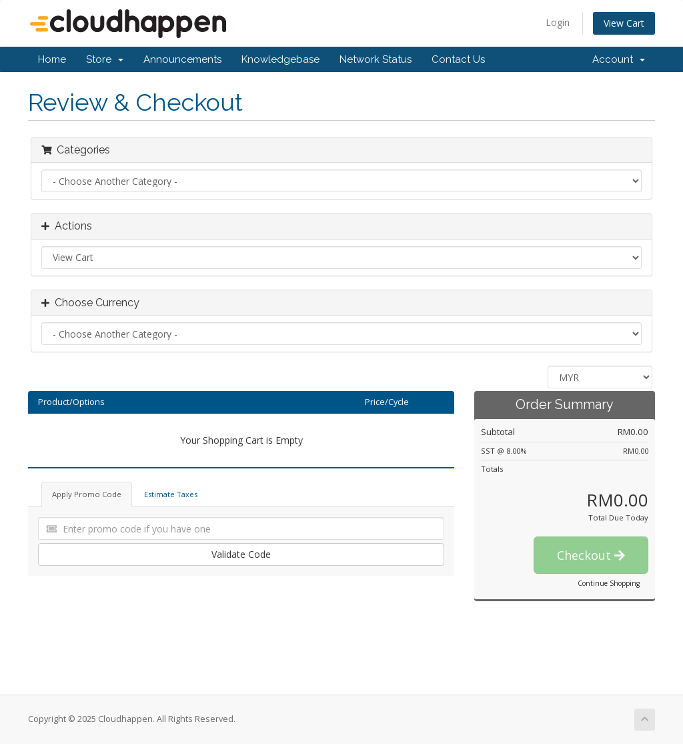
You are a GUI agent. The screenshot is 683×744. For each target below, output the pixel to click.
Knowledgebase (280, 59)
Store (104, 59)
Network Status (375, 59)
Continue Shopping (609, 583)
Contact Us (458, 59)
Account (618, 59)
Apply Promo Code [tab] (86, 494)
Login (558, 22)
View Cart (624, 23)
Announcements (182, 59)
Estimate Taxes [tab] (170, 494)
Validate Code (241, 554)
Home (52, 59)
